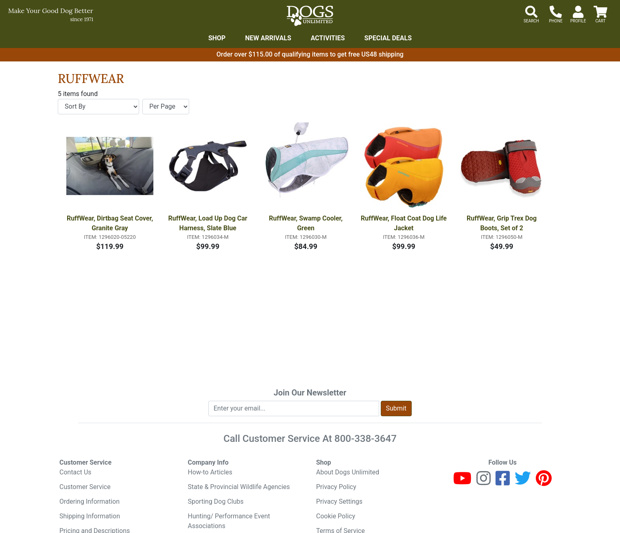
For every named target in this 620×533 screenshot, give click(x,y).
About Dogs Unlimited (347, 472)
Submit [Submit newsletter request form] (396, 408)
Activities (328, 38)
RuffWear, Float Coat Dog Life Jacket (404, 223)
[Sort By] (98, 106)
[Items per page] (165, 106)
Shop (217, 38)
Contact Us (75, 472)
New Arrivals (268, 38)
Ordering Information (89, 501)
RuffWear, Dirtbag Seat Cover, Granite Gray (110, 223)
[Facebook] (502, 482)
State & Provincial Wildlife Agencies (239, 487)
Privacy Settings (339, 501)
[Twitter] (522, 482)
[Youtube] (462, 482)
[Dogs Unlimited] (310, 16)
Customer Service (85, 487)
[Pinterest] (543, 482)
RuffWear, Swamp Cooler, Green (306, 223)
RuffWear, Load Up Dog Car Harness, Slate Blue (208, 223)
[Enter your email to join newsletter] (293, 408)
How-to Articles (210, 472)
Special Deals (388, 38)
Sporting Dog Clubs (216, 501)
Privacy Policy (336, 487)
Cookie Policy (335, 516)
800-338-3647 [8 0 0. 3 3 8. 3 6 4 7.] (365, 438)
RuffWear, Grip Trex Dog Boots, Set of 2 (502, 223)
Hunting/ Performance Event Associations (229, 521)
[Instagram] (483, 482)
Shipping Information (89, 516)
